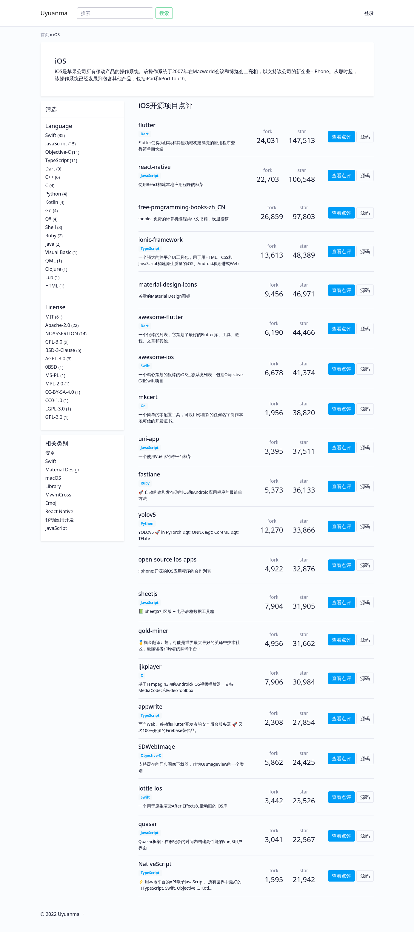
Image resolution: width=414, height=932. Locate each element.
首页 (45, 34)
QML (50, 260)
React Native (59, 511)
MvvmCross (58, 494)
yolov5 (147, 515)
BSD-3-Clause (60, 350)
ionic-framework (160, 240)
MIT (49, 316)
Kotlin (52, 202)
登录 (369, 13)
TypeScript (57, 160)
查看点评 (341, 136)
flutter (147, 125)
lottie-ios (150, 788)
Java (49, 244)
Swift (50, 135)
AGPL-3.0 (55, 358)
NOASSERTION (61, 333)
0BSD (51, 367)
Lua (49, 277)
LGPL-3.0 (55, 408)
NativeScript (155, 864)
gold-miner (153, 631)
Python (53, 193)
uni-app (148, 439)
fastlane (149, 474)
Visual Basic (58, 252)
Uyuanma (54, 13)
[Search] (115, 13)
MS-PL (52, 375)
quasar (147, 824)
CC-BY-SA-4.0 (59, 392)
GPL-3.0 (53, 342)
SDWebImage (156, 746)
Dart (50, 168)
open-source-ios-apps (167, 559)
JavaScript (56, 143)
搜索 (164, 13)
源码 (365, 136)
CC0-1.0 (53, 400)
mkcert (148, 397)
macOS (53, 478)
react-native (154, 167)
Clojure (53, 269)
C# (48, 219)
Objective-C (58, 152)
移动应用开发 (59, 519)
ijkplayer (150, 666)
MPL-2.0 (54, 383)
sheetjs (148, 594)
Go (48, 210)
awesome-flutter (160, 317)
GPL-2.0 (53, 417)
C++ (49, 177)
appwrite (150, 706)
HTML (52, 285)
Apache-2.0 (57, 325)
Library (53, 486)
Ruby (51, 235)
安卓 (50, 453)
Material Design (63, 469)
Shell (50, 227)
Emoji (51, 503)
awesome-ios (156, 357)
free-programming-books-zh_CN (182, 207)
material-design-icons (167, 284)
